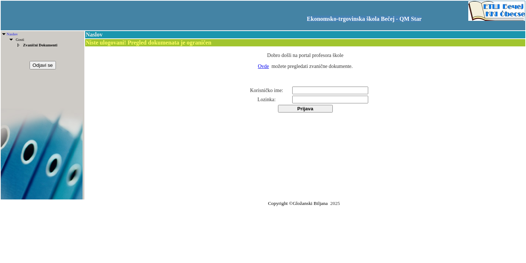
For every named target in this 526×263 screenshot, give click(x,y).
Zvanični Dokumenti (40, 45)
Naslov (12, 34)
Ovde (263, 66)
